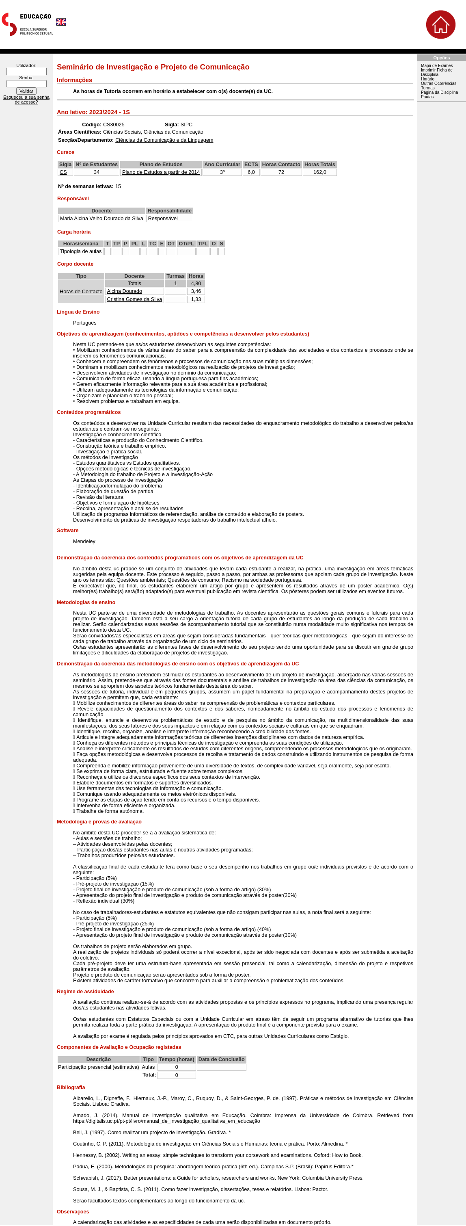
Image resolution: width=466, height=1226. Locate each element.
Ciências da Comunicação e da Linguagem (164, 140)
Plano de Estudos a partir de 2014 (161, 172)
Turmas (428, 88)
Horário (427, 79)
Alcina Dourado (124, 291)
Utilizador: (26, 65)
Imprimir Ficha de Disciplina (437, 72)
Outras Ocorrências (438, 83)
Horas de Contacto (81, 292)
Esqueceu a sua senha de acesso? (26, 99)
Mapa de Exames (437, 65)
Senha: (26, 77)
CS (63, 172)
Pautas (427, 97)
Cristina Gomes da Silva (134, 299)
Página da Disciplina (439, 92)
